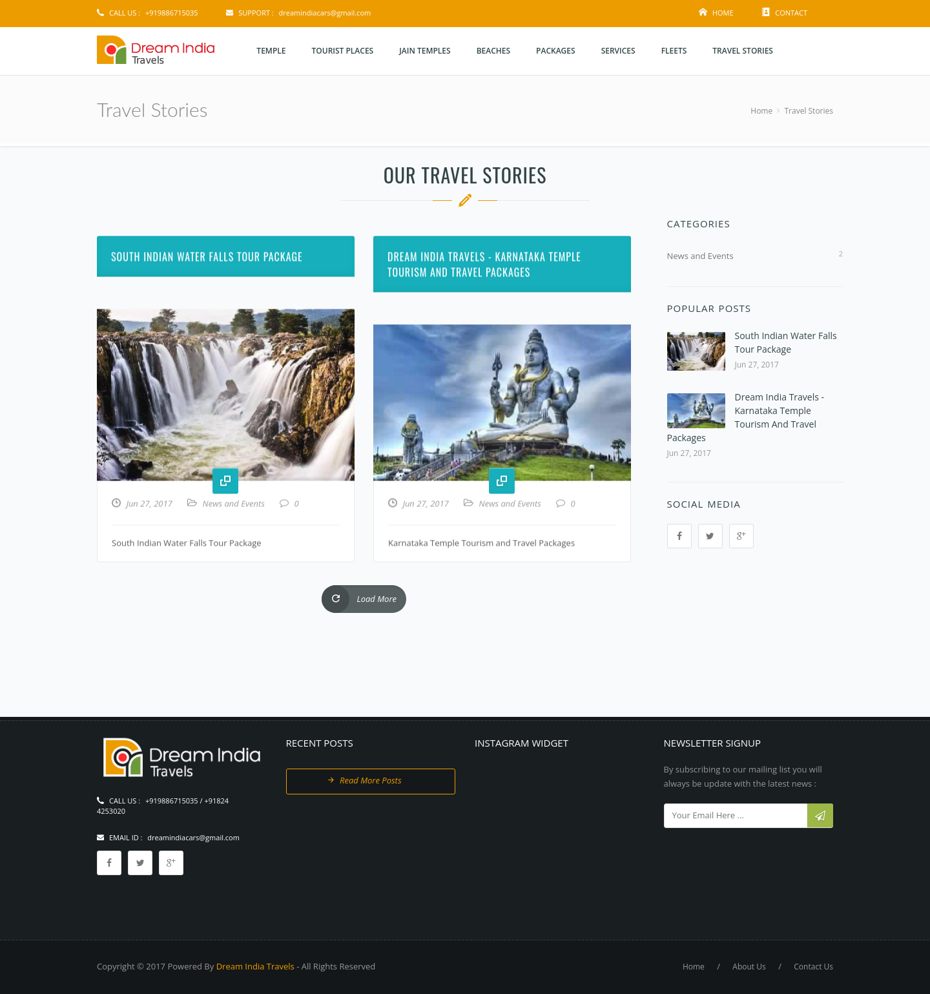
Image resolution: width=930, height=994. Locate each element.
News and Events (234, 550)
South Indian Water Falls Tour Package (207, 303)
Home (723, 12)
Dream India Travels (255, 966)
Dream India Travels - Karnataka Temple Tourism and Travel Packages (484, 311)
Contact (791, 12)
